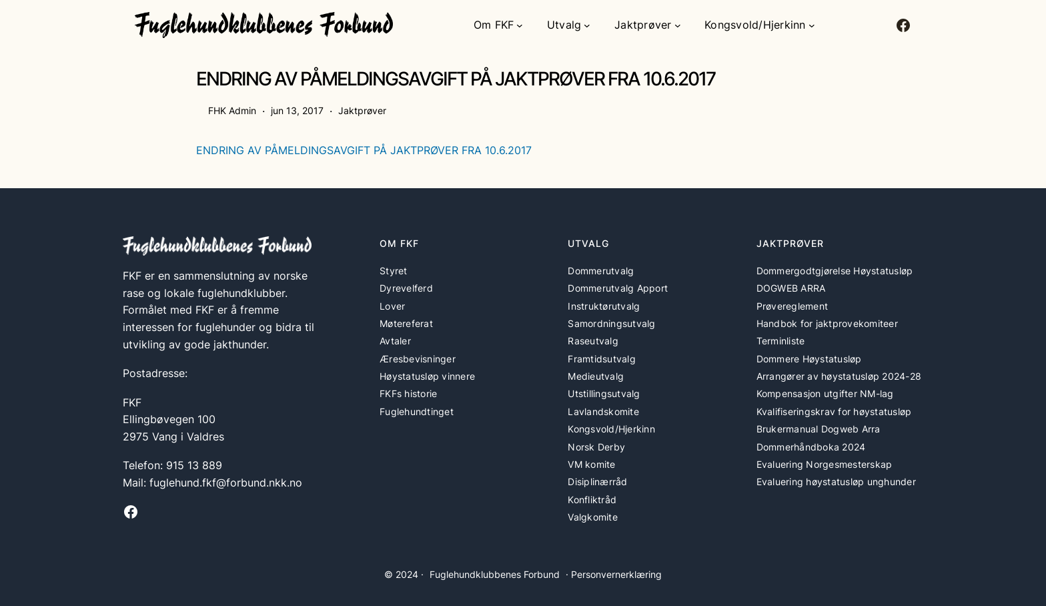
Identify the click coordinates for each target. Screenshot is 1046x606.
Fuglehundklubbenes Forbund (495, 574)
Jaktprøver (362, 110)
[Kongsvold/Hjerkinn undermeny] (812, 25)
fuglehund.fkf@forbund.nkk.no (225, 482)
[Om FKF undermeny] (519, 25)
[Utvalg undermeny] (587, 25)
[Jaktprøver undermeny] (677, 25)
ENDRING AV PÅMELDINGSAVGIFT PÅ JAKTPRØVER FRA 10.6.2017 (364, 150)
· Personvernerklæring (614, 574)
